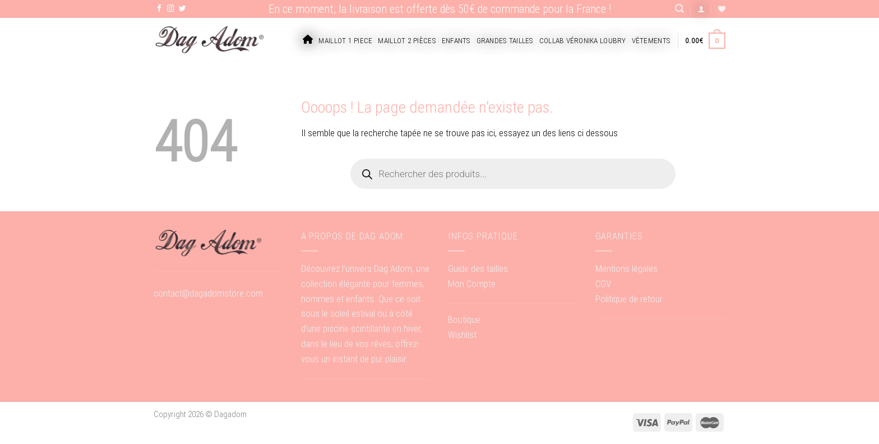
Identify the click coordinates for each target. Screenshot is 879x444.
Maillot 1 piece (345, 40)
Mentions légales (626, 268)
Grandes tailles (505, 40)
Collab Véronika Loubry (582, 40)
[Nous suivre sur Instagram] (170, 9)
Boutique (464, 319)
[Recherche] (679, 9)
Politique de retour (629, 298)
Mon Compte (472, 283)
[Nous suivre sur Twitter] (182, 9)
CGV (603, 283)
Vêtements (651, 40)
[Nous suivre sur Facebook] (159, 9)
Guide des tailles (478, 268)
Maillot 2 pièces (407, 40)
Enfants (456, 40)
